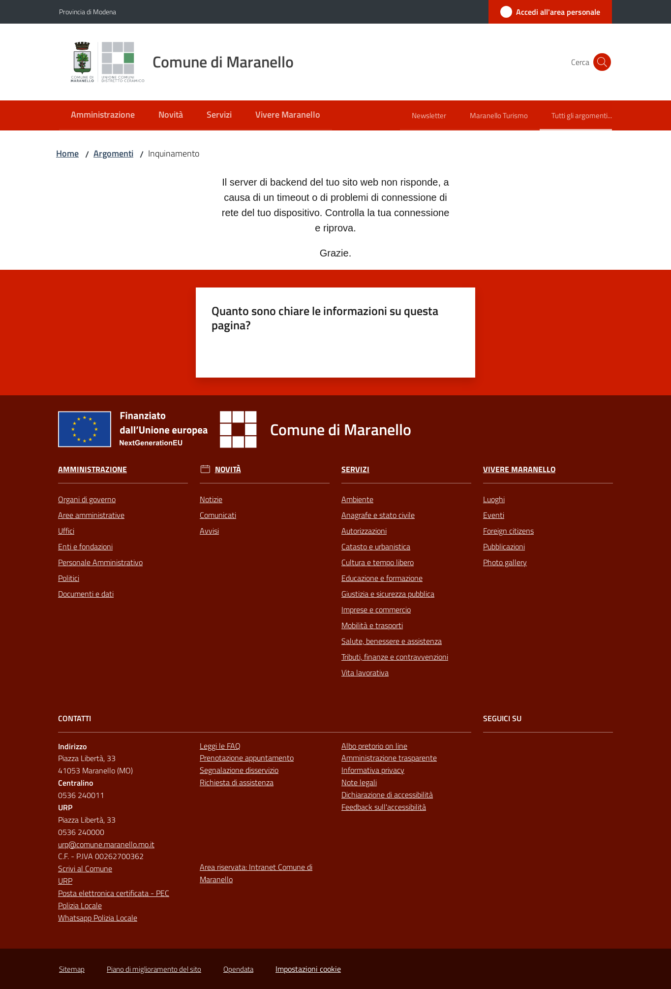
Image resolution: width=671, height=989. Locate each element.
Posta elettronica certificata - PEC (113, 893)
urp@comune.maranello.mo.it (106, 844)
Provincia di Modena (87, 11)
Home (67, 153)
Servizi (355, 469)
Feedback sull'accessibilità (383, 807)
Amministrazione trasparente (389, 758)
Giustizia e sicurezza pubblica (387, 594)
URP (65, 881)
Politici (68, 578)
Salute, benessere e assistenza (391, 641)
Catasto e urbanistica (375, 546)
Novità (228, 469)
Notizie (211, 499)
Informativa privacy (372, 770)
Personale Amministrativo (100, 562)
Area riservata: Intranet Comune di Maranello (256, 873)
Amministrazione (92, 469)
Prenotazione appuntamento (247, 758)
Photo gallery (505, 562)
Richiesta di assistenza (237, 782)
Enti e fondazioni (85, 546)
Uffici (66, 531)
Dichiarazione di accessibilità (387, 794)
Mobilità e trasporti (372, 625)
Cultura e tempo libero (377, 562)
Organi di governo (87, 499)
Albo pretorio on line (374, 746)
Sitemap (72, 969)
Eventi (493, 515)
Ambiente (357, 499)
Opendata (238, 969)
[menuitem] (103, 115)
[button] (600, 62)
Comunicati (218, 515)
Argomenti (113, 153)
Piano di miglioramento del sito (154, 969)
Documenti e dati (86, 594)
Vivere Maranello (519, 469)
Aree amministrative (91, 515)
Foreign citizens (508, 531)
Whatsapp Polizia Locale (97, 918)
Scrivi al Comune (85, 868)
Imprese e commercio (376, 609)
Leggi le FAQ (220, 746)
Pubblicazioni (504, 546)
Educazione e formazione (382, 578)
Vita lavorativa (365, 672)
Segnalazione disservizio (239, 770)
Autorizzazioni (364, 531)
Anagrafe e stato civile (378, 515)
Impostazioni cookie (308, 969)
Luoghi (494, 499)
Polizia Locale (80, 905)
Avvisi (209, 531)
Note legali (359, 782)
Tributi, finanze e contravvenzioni (394, 657)
